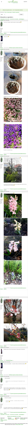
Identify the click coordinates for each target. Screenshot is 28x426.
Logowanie (25, 1)
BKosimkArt (2, 34)
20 (17, 414)
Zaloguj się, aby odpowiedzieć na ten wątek (14, 416)
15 (13, 414)
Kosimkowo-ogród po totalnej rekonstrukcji (15, 47)
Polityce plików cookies (19, 424)
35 (20, 414)
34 (19, 414)
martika (2, 347)
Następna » (22, 414)
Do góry (1, 33)
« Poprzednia (2, 414)
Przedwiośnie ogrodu (9, 360)
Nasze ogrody (9, 12)
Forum (6, 12)
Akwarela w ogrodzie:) (15, 12)
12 (10, 414)
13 (11, 414)
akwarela (2, 20)
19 (16, 414)
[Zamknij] (26, 10)
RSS (16, 419)
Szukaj (21, 14)
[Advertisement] (14, 6)
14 (12, 414)
